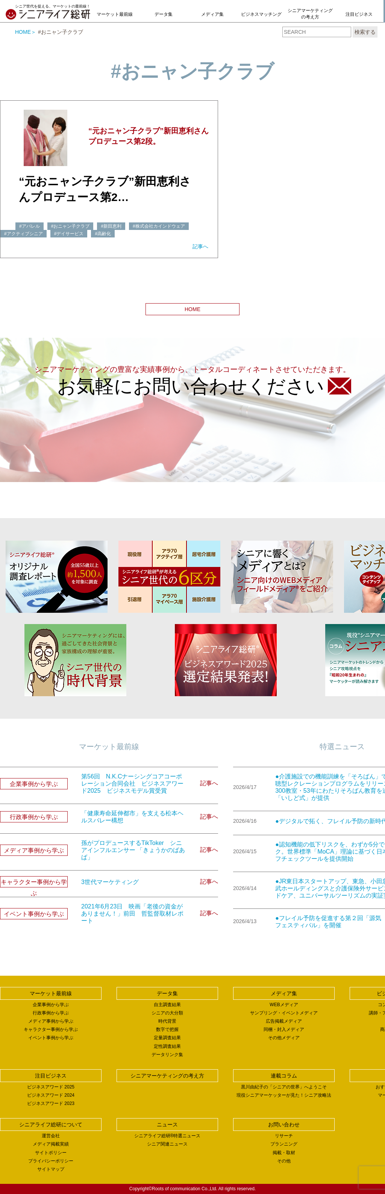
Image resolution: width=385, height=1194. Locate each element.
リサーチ (284, 1135)
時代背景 (167, 1021)
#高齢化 (103, 233)
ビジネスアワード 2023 (50, 1103)
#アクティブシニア (23, 233)
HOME (23, 32)
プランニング (283, 1144)
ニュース (167, 1124)
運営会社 (51, 1135)
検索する (365, 32)
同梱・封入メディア (284, 1029)
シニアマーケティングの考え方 (310, 14)
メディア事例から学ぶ (50, 1021)
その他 (284, 1161)
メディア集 (212, 14)
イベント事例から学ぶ (50, 1037)
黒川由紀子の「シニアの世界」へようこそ (284, 1087)
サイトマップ (50, 1169)
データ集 (164, 14)
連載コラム (284, 1076)
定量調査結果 (167, 1037)
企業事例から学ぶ (51, 1004)
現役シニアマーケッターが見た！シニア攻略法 (283, 1095)
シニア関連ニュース (167, 1144)
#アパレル (29, 226)
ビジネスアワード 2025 (50, 1087)
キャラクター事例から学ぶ (51, 1029)
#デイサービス (69, 233)
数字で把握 (167, 1029)
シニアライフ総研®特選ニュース (167, 1135)
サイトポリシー (51, 1152)
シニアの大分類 (167, 1013)
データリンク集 (167, 1054)
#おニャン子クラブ (70, 226)
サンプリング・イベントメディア (284, 1013)
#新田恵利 (111, 226)
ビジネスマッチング (261, 14)
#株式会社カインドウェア (159, 226)
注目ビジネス (359, 14)
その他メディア (284, 1037)
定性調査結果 (167, 1046)
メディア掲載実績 (51, 1144)
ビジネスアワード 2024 (50, 1095)
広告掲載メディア (284, 1021)
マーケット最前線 (115, 14)
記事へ (200, 246)
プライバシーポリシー (50, 1161)
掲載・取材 (284, 1152)
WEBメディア (284, 1004)
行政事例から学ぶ (51, 1013)
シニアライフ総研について (50, 1124)
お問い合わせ (284, 1124)
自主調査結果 (167, 1004)
